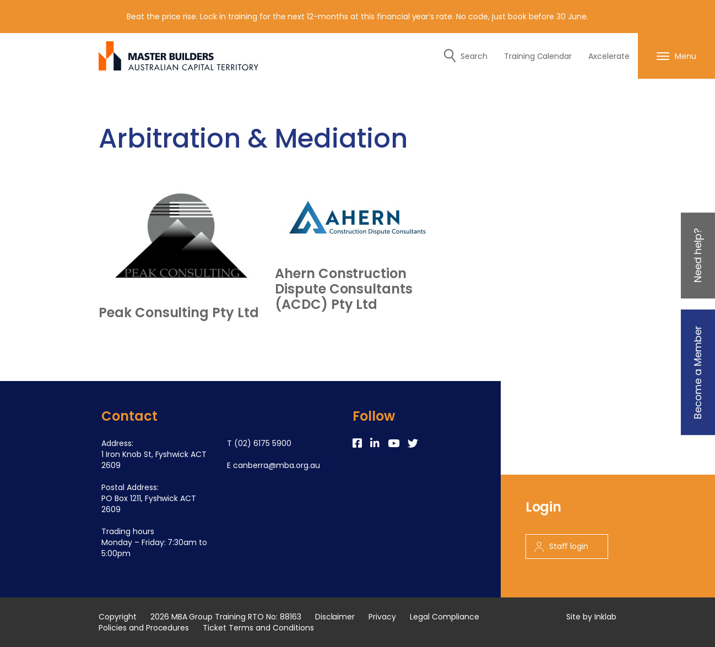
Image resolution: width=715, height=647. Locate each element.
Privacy (382, 616)
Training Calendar (538, 56)
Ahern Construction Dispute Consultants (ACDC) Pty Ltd (344, 289)
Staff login (561, 546)
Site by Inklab (591, 616)
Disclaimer (335, 616)
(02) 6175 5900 (262, 443)
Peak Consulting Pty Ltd (179, 312)
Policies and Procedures (144, 627)
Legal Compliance (444, 616)
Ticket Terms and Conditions (258, 627)
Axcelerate (609, 56)
